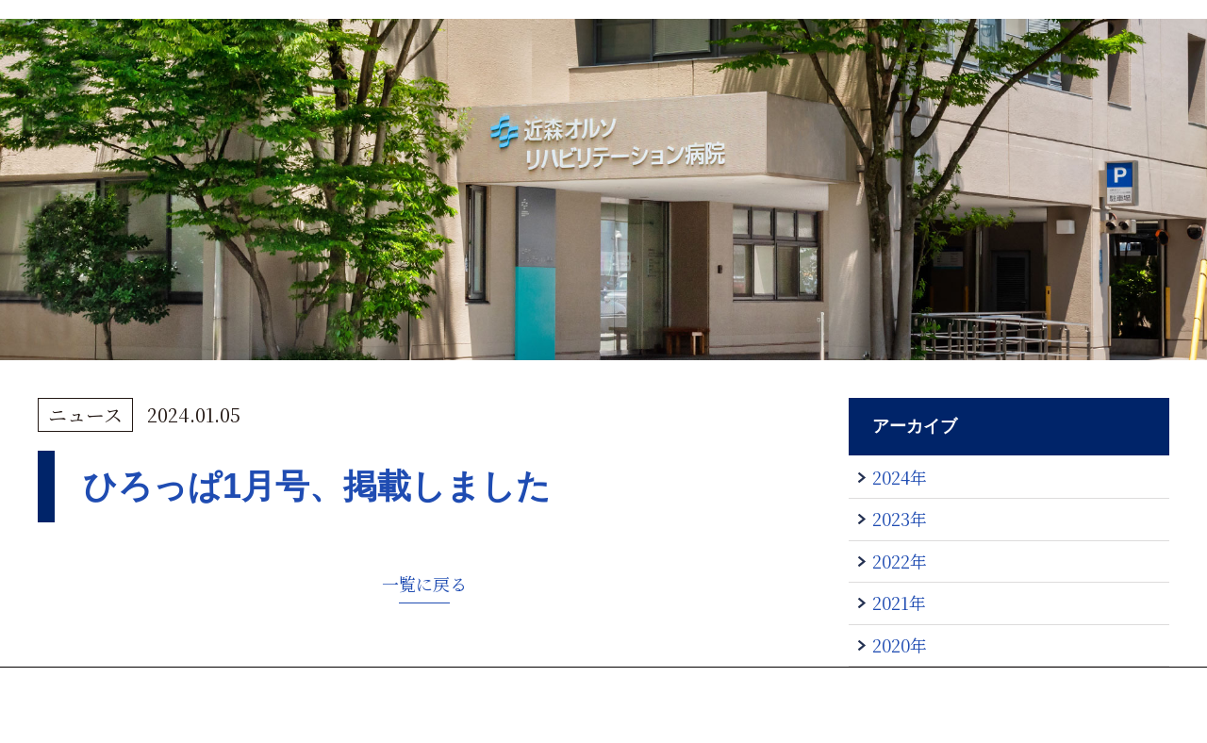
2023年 (899, 518)
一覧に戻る (424, 583)
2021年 (899, 602)
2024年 (899, 477)
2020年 (899, 645)
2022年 (899, 561)
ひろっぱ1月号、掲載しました (317, 486)
